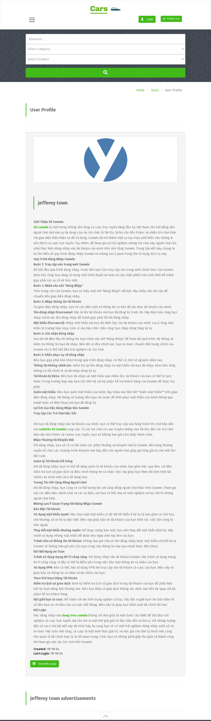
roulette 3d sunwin (52, 429)
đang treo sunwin (75, 615)
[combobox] (105, 49)
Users (155, 90)
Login (147, 19)
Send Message (46, 664)
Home (140, 90)
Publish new (171, 19)
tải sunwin (40, 227)
